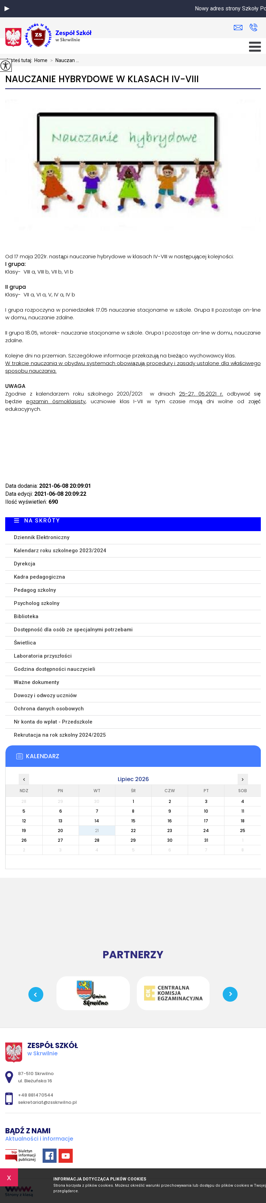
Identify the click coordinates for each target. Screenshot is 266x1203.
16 (170, 821)
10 (206, 811)
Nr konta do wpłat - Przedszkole (53, 722)
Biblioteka (26, 616)
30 (169, 840)
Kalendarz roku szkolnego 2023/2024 (60, 550)
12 (24, 821)
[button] (7, 8)
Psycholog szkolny (36, 603)
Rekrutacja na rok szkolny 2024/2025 (60, 735)
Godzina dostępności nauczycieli (54, 669)
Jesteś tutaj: (19, 60)
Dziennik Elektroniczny (41, 537)
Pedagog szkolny (35, 590)
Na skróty (42, 520)
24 (206, 830)
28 (97, 840)
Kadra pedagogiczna (39, 577)
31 (206, 840)
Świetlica (25, 643)
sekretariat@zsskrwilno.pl (238, 27)
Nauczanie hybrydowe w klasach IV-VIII (102, 79)
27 (60, 840)
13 (60, 821)
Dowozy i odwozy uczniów (45, 695)
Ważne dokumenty (36, 682)
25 (242, 830)
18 (243, 821)
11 (242, 811)
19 (24, 830)
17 (206, 821)
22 (133, 830)
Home (40, 60)
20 (60, 830)
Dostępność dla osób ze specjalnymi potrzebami (73, 629)
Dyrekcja (24, 564)
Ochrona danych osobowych (49, 709)
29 (133, 840)
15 (133, 821)
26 (24, 840)
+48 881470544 (253, 27)
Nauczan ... (63, 60)
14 (97, 821)
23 (169, 830)
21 (97, 830)
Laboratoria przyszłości (43, 656)
